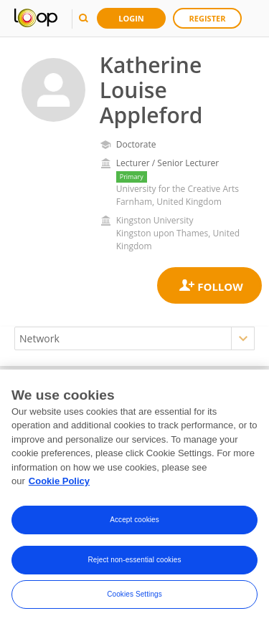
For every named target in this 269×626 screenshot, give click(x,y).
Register (207, 18)
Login (131, 18)
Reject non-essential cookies (134, 560)
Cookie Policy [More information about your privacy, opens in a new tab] (59, 481)
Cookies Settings (134, 595)
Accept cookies (134, 520)
